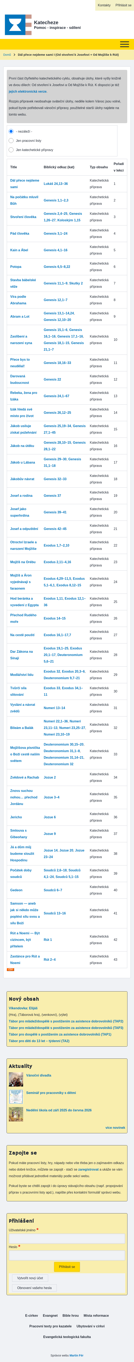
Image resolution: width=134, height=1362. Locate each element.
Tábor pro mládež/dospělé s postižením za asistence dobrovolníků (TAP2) (66, 1021)
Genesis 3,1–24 (56, 233)
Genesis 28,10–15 (57, 442)
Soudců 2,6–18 (55, 870)
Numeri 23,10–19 (57, 734)
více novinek (115, 1127)
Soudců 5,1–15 (67, 877)
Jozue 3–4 (51, 797)
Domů (7, 54)
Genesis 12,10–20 (57, 320)
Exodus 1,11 (53, 598)
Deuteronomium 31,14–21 (64, 757)
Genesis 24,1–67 (56, 396)
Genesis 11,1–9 (56, 283)
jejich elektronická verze (28, 91)
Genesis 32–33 (55, 479)
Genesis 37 (52, 495)
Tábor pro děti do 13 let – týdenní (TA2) (39, 1041)
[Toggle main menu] (67, 44)
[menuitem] (104, 5)
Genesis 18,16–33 (57, 363)
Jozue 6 (50, 817)
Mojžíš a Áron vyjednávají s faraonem (21, 582)
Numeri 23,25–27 (72, 728)
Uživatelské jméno (22, 1230)
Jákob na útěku (22, 446)
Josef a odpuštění (24, 529)
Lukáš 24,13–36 (56, 183)
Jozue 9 (50, 834)
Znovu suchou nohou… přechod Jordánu (23, 797)
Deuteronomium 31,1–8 (62, 751)
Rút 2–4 (50, 959)
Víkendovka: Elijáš (23, 1008)
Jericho (16, 817)
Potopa (15, 266)
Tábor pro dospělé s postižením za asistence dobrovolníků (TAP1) (60, 1034)
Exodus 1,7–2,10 (56, 545)
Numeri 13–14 (54, 708)
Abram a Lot (19, 316)
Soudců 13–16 (55, 913)
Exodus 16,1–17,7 (57, 635)
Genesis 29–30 (55, 459)
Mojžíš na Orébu (23, 562)
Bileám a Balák (21, 728)
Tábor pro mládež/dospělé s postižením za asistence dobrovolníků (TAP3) (66, 1028)
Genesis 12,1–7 (56, 300)
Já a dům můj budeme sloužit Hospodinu (22, 853)
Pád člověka (19, 233)
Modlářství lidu (21, 674)
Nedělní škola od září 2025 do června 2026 (59, 1110)
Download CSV (10, 971)
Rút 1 (48, 939)
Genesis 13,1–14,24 (59, 313)
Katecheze (46, 22)
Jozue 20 (66, 850)
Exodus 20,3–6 (73, 671)
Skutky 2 (76, 283)
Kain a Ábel (19, 250)
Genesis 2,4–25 (56, 213)
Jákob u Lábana (22, 462)
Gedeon (16, 890)
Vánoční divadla (38, 1075)
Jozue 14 (51, 850)
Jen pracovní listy (28, 140)
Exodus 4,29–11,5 (57, 578)
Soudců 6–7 (53, 890)
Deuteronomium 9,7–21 (62, 678)
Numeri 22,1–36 (56, 721)
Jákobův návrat (22, 479)
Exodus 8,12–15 (69, 585)
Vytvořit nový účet (30, 1278)
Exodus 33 (52, 688)
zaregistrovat (89, 1169)
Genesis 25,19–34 (57, 426)
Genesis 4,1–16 (56, 250)
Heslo (13, 1247)
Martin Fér (76, 1355)
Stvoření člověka (23, 217)
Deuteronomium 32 (59, 764)
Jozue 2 (50, 777)
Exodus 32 (52, 671)
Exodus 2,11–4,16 (57, 562)
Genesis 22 (52, 379)
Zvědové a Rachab (24, 777)
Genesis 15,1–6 (56, 330)
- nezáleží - (24, 131)
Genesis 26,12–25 (57, 412)
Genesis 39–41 (55, 512)
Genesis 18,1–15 (56, 343)
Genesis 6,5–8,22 (57, 266)
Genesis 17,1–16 (70, 336)
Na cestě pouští (22, 635)
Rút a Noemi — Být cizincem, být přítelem (25, 939)
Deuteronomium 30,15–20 (64, 744)
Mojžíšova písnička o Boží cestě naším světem (25, 754)
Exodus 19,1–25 (56, 648)
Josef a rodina (21, 495)
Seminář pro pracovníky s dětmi (51, 1093)
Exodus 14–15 (55, 618)
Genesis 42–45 (55, 529)
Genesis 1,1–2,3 (56, 200)
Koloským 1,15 (68, 220)
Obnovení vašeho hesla (34, 1288)
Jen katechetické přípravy (34, 150)
